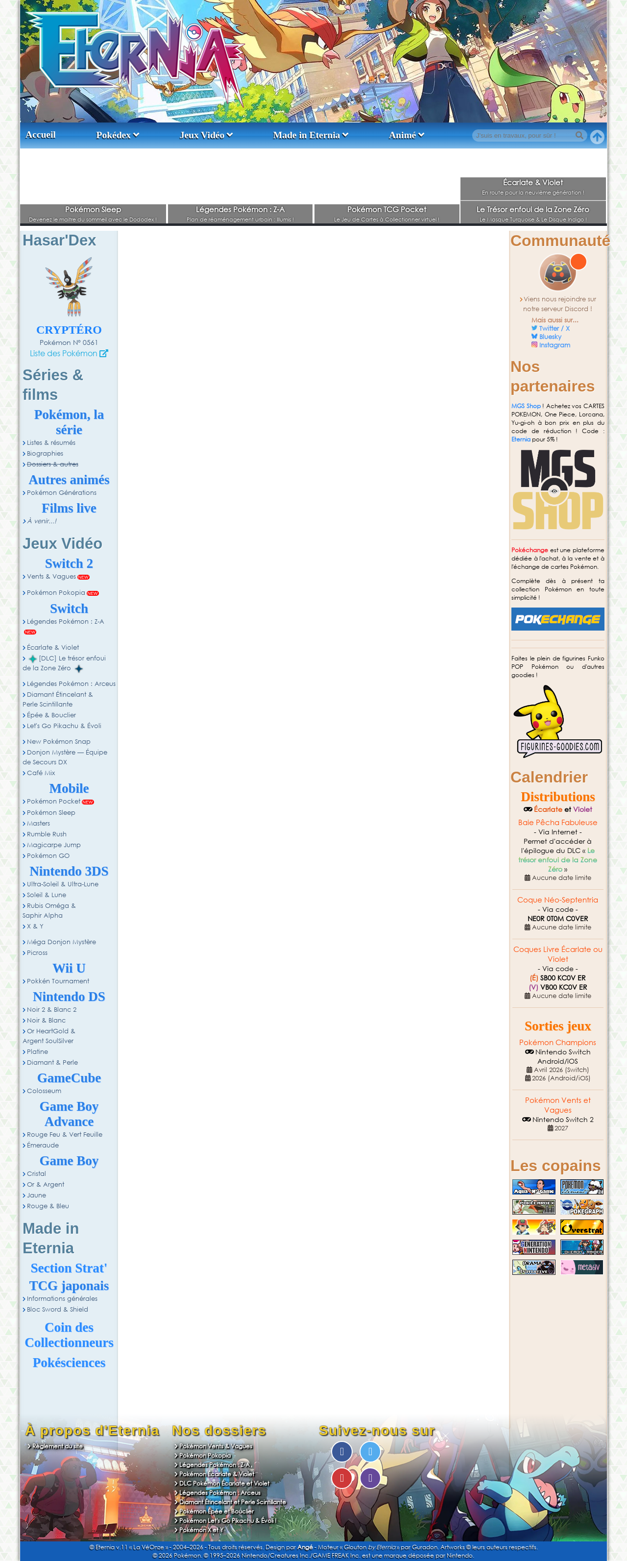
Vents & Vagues (51, 576)
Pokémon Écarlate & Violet (216, 1474)
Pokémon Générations (61, 492)
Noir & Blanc (46, 1020)
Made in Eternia (306, 135)
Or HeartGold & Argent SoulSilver (49, 1036)
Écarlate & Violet (533, 182)
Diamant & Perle (52, 1062)
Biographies (45, 453)
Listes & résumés (51, 443)
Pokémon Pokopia (56, 592)
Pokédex (113, 135)
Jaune (36, 1195)
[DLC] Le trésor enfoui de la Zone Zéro (64, 663)
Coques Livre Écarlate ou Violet (558, 954)
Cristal (36, 1174)
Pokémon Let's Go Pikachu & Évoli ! (228, 1520)
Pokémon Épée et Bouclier (216, 1511)
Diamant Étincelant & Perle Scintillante (58, 699)
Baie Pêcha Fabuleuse (558, 822)
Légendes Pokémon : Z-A (240, 209)
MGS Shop (526, 406)
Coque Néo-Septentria (557, 899)
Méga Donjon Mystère (61, 942)
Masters (38, 823)
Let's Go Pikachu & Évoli (64, 726)
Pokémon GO (48, 856)
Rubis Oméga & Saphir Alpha (49, 911)
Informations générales (62, 1298)
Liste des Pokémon (63, 353)
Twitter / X (554, 328)
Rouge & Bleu (48, 1206)
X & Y (35, 926)
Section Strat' (69, 1268)
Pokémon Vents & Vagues (215, 1446)
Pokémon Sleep (93, 209)
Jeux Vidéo (202, 135)
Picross (37, 953)
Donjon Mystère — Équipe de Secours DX (65, 757)
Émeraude (43, 1145)
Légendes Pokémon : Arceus (71, 684)
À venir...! (41, 521)
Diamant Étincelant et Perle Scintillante (232, 1502)
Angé (305, 1547)
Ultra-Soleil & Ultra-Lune (62, 884)
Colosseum (44, 1091)
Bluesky (550, 337)
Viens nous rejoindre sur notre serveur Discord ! (559, 304)
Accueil (40, 134)
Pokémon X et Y (201, 1530)
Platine (37, 1052)
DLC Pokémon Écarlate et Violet (224, 1483)
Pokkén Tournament (58, 981)
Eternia (521, 439)
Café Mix (41, 773)
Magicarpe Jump (54, 845)
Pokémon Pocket (53, 801)
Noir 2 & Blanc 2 (51, 1009)
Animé (402, 135)
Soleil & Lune (46, 895)
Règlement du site (57, 1446)
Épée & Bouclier (51, 715)
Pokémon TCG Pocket (386, 209)
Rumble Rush (47, 834)
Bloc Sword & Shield (57, 1309)
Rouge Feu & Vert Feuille (64, 1134)
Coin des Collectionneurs (69, 1335)
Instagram (554, 345)
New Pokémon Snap (59, 741)
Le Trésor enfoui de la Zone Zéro (533, 209)
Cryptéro (69, 329)
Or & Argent (45, 1184)
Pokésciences (69, 1362)
